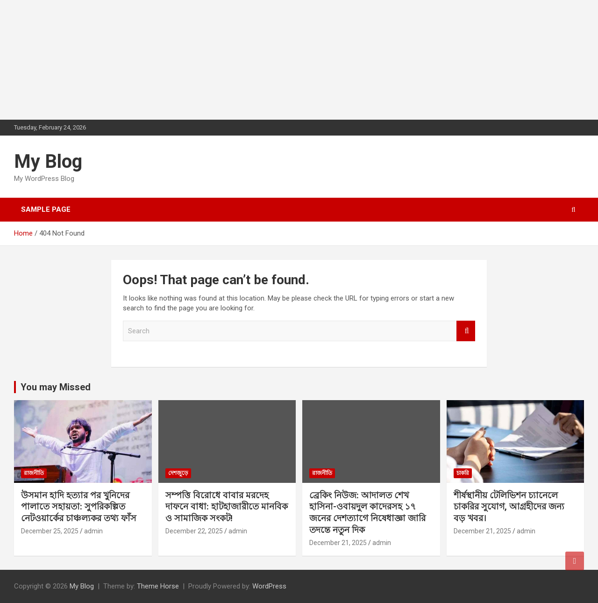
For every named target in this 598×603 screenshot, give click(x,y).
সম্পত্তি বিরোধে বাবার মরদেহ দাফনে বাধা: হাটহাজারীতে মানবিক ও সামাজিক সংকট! (226, 507)
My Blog (48, 161)
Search (465, 331)
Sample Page (46, 209)
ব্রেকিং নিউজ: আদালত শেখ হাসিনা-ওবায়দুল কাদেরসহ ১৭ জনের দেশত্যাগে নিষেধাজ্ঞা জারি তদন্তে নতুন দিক (367, 512)
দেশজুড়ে (178, 473)
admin (93, 531)
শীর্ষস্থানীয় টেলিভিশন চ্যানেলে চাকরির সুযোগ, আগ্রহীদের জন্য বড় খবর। (509, 507)
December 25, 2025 (49, 531)
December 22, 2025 (194, 531)
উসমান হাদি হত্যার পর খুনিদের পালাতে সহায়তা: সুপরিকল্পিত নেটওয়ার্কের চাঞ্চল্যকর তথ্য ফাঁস (78, 507)
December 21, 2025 (338, 542)
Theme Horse (158, 586)
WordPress (269, 586)
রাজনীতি (34, 473)
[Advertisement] (70, 58)
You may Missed (56, 387)
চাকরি (462, 473)
